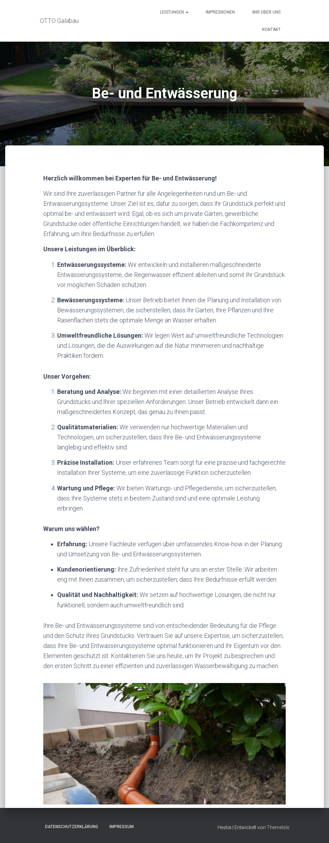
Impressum (121, 826)
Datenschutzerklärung (71, 826)
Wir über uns (266, 12)
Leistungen (174, 12)
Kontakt (271, 29)
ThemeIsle (278, 827)
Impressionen (220, 12)
